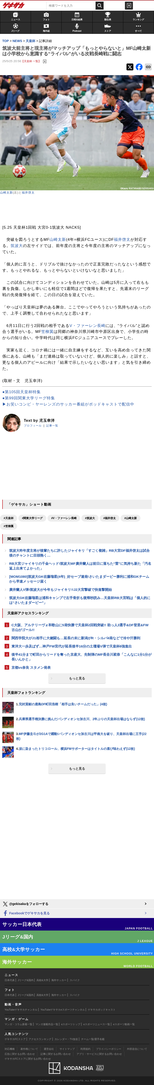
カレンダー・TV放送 (66, 1039)
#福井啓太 (109, 518)
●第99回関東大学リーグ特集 (28, 398)
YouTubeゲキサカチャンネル (21, 1009)
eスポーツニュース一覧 (96, 1024)
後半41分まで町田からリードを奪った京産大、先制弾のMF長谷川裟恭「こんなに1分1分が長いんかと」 (81, 657)
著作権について (29, 1049)
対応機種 (10, 1049)
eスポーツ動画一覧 (124, 1024)
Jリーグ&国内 (25, 980)
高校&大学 (42, 980)
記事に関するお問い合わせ (56, 1054)
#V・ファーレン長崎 (64, 518)
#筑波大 (90, 518)
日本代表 (10, 980)
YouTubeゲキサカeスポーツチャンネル (63, 1009)
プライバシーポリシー (108, 1049)
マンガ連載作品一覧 (47, 1024)
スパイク (75, 980)
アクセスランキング (40, 1039)
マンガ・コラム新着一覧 (18, 1024)
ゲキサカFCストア (15, 1039)
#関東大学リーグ (32, 518)
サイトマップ (67, 1049)
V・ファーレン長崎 (87, 326)
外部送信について (137, 1049)
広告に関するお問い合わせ (20, 1054)
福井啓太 (28, 192)
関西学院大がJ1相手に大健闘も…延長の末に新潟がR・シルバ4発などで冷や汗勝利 (75, 638)
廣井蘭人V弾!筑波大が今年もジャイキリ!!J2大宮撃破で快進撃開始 (60, 590)
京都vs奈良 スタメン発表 (31, 667)
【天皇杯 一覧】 (31, 61)
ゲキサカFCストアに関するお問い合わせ (28, 1058)
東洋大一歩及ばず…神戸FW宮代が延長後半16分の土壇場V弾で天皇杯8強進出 (71, 646)
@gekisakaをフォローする (25, 904)
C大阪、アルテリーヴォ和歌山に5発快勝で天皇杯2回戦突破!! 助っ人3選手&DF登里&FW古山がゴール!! (79, 627)
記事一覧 (52, 425)
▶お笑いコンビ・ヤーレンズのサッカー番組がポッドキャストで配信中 (68, 404)
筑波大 (17, 246)
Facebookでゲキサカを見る (26, 913)
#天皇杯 (9, 518)
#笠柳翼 (9, 526)
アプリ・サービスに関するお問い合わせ (99, 1054)
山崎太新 (6, 192)
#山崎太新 (130, 518)
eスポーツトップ (70, 1024)
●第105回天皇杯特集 (21, 392)
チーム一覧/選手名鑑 (92, 1039)
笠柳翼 (47, 331)
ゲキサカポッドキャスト (102, 1009)
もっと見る (77, 678)
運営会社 (49, 1049)
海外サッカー (58, 980)
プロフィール (33, 425)
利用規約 (85, 1049)
